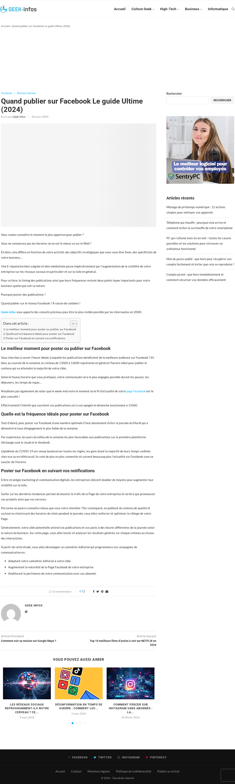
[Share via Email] (106, 591)
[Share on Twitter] (97, 591)
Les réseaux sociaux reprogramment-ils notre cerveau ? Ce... (27, 708)
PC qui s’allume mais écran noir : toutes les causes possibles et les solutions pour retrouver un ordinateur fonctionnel (198, 243)
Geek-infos (8, 312)
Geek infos (19, 116)
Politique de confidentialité (133, 771)
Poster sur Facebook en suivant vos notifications (35, 338)
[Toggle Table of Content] (71, 323)
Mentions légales (99, 771)
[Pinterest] (156, 757)
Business (192, 9)
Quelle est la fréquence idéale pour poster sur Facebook (40, 333)
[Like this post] (86, 591)
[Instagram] (129, 757)
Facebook (6, 93)
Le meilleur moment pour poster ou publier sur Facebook (41, 329)
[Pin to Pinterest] (102, 591)
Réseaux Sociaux (26, 93)
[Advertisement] (117, 60)
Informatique (218, 9)
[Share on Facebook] (93, 591)
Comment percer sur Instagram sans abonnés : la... (130, 708)
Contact (76, 771)
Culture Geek (141, 9)
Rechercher (174, 93)
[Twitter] (103, 757)
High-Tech (168, 9)
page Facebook (136, 391)
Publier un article (168, 771)
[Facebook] (78, 757)
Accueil (120, 9)
